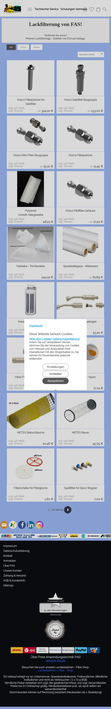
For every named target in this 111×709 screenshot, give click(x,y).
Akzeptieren (55, 381)
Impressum (36, 325)
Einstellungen (55, 366)
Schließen (55, 374)
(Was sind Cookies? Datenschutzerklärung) (54, 339)
